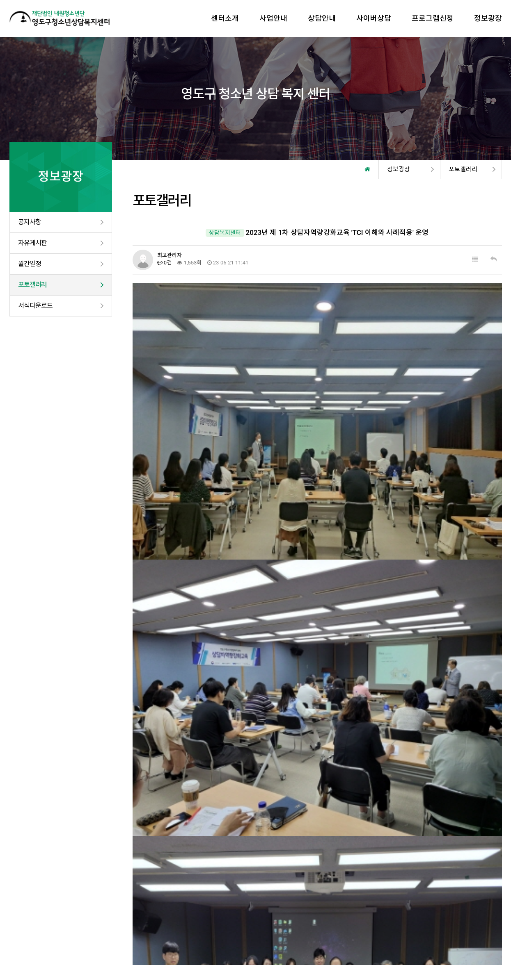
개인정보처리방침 (32, 916)
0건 (164, 262)
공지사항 (29, 222)
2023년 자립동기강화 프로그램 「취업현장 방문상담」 (241, 777)
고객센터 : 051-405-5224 (463, 920)
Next (499, 863)
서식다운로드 (35, 306)
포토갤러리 (32, 285)
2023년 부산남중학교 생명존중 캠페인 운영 (226, 795)
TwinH (253, 939)
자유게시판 (32, 243)
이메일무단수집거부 (92, 916)
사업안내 (273, 18)
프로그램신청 (433, 18)
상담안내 (322, 18)
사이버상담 (373, 18)
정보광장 (488, 18)
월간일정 (29, 264)
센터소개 (225, 18)
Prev (11, 863)
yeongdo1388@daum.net (306, 929)
